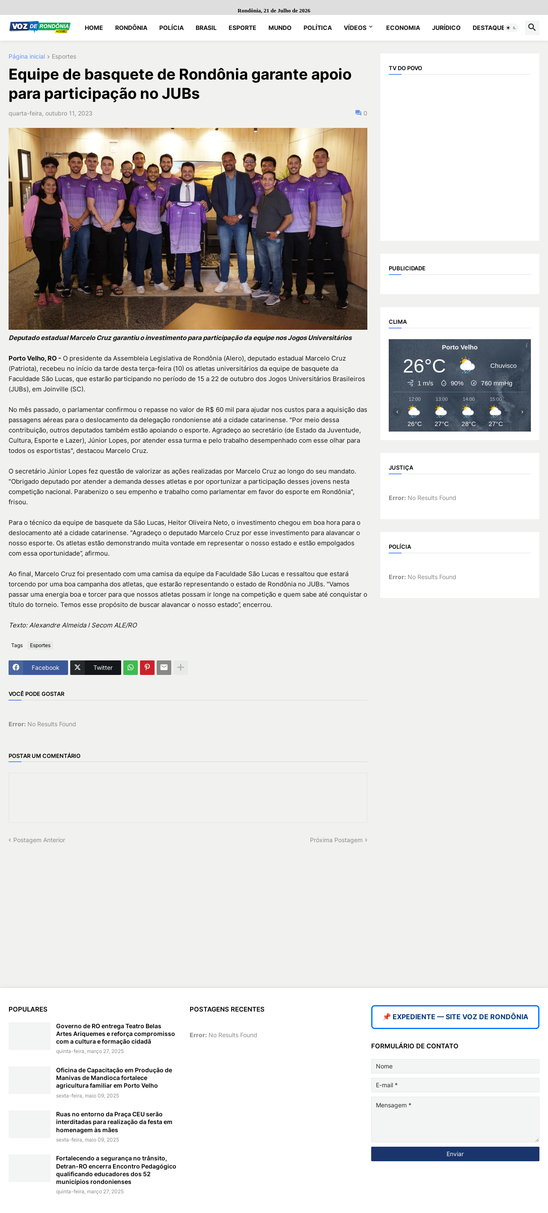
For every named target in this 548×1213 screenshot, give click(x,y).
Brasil (206, 27)
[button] (511, 28)
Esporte (242, 27)
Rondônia (131, 27)
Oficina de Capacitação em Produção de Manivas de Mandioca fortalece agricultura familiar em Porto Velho (114, 1077)
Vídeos (355, 27)
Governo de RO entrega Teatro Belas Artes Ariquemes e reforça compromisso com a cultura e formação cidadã (115, 1033)
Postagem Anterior (39, 839)
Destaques (491, 27)
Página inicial (27, 56)
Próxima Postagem (336, 839)
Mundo (280, 27)
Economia (403, 27)
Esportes (64, 56)
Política (318, 27)
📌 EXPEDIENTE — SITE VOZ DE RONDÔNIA (455, 1016)
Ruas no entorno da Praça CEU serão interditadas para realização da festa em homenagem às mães (114, 1121)
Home (94, 27)
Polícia (171, 27)
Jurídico (446, 27)
